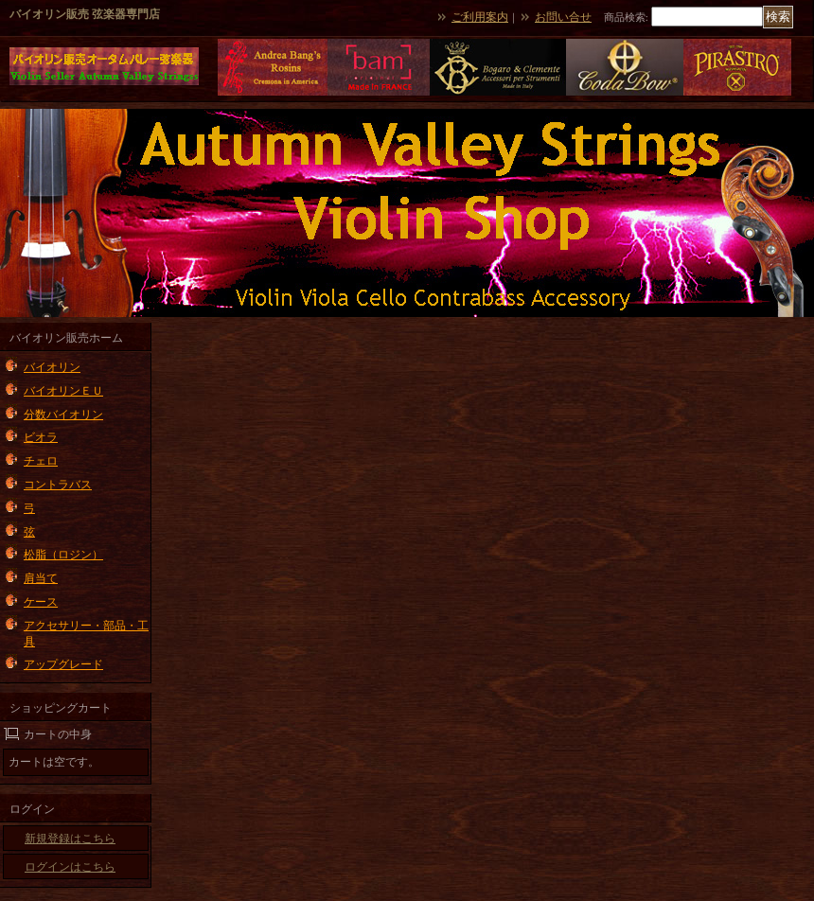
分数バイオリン (63, 414)
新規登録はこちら (70, 838)
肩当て (41, 578)
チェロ (41, 461)
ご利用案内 (479, 17)
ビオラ (41, 437)
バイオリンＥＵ (63, 391)
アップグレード (63, 664)
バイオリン (52, 367)
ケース (41, 602)
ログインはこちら (70, 867)
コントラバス (58, 484)
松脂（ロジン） (63, 554)
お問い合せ (563, 17)
